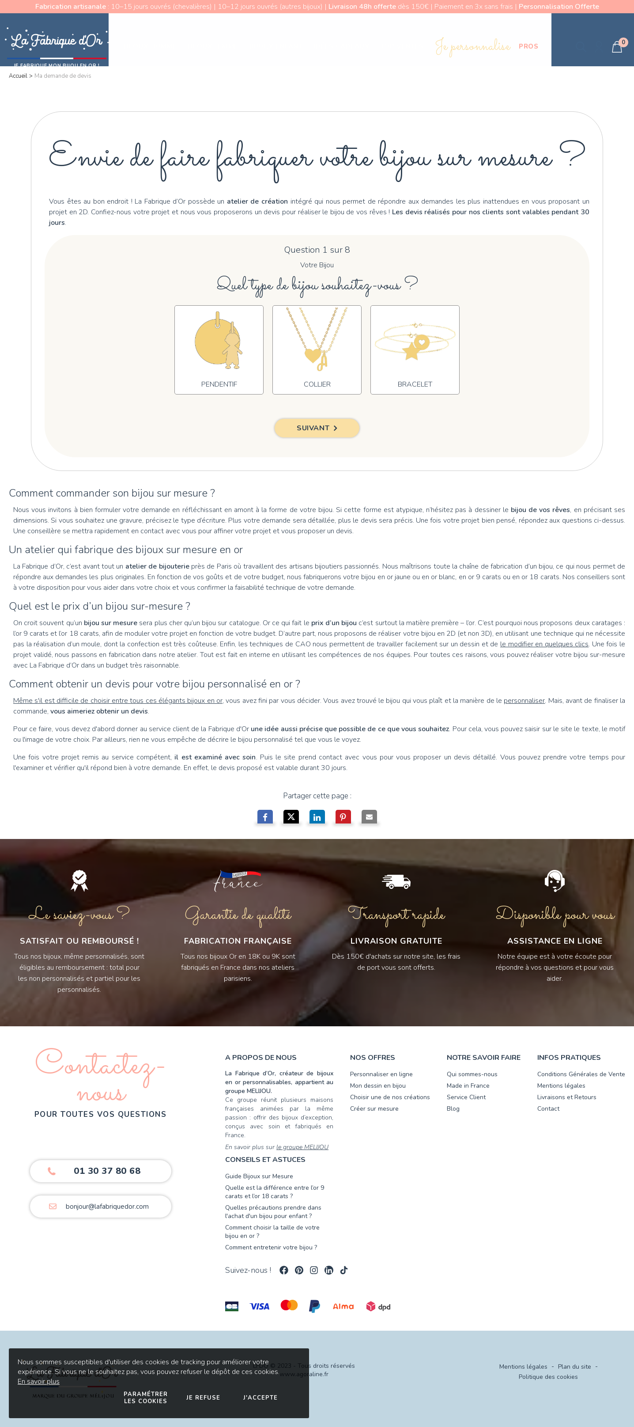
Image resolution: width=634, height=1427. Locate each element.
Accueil (18, 76)
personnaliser (524, 701)
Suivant (313, 428)
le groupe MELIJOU (302, 1147)
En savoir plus (39, 1381)
